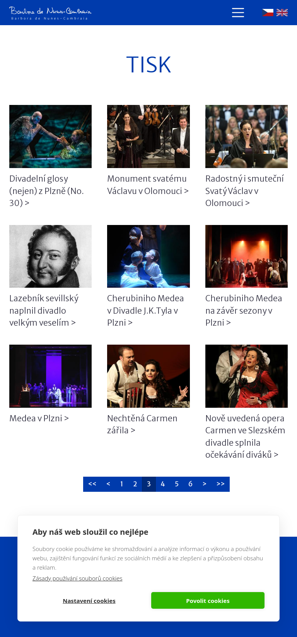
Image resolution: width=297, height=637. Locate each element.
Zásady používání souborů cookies (77, 578)
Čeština (267, 12)
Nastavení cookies (89, 600)
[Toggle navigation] (238, 12)
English (282, 12)
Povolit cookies (207, 600)
